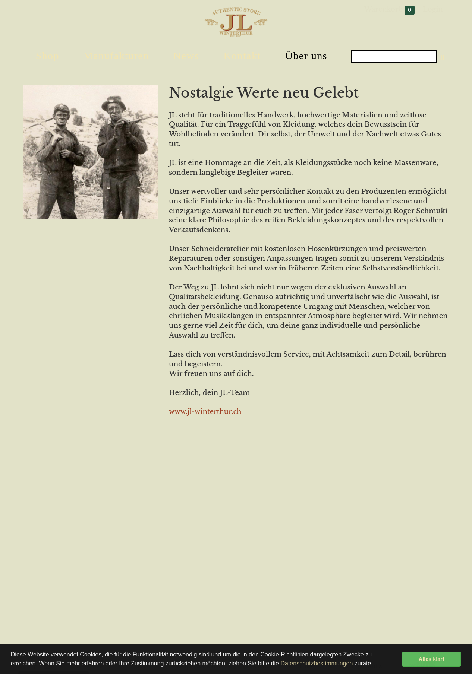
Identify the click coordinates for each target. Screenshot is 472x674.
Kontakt (242, 55)
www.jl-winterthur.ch (205, 412)
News (186, 55)
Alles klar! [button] (431, 659)
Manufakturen (116, 55)
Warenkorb (389, 10)
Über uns (306, 55)
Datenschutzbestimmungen (316, 663)
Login (433, 9)
